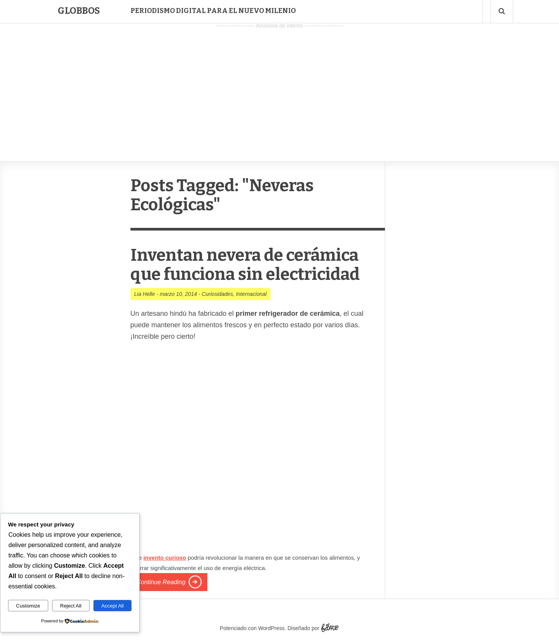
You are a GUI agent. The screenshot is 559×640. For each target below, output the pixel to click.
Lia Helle (144, 294)
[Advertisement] (279, 84)
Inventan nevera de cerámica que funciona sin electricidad (245, 264)
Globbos (79, 10)
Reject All (70, 606)
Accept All (112, 606)
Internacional (251, 294)
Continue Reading (161, 582)
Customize (28, 606)
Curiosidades (217, 294)
